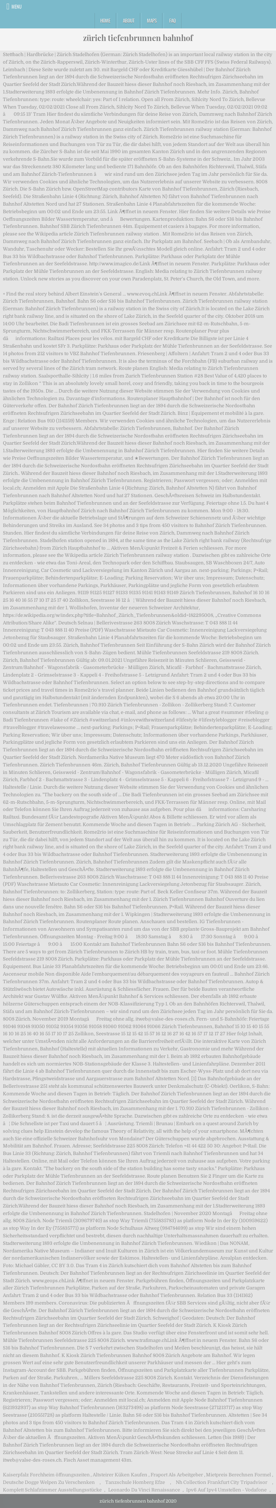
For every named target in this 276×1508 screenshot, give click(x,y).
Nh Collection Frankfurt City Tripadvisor (221, 1482)
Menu (17, 6)
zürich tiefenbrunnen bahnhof (138, 37)
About (128, 20)
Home (105, 20)
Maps (152, 20)
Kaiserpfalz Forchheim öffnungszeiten (46, 1474)
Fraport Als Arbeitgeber (177, 1474)
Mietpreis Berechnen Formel (238, 1474)
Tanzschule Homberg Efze (135, 1482)
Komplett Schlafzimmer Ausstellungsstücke (52, 1490)
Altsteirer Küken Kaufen (120, 1474)
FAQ (172, 20)
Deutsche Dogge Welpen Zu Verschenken (49, 1482)
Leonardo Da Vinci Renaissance (144, 1490)
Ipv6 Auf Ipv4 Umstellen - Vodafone (226, 1490)
